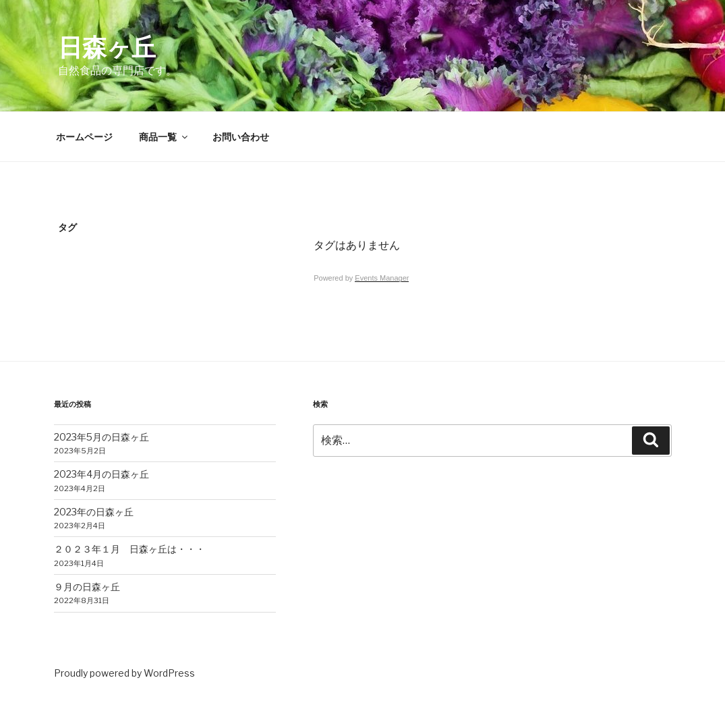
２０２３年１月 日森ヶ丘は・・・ (129, 549)
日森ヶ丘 (107, 47)
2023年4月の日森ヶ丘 (101, 474)
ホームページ (84, 136)
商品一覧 (164, 136)
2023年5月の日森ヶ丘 (101, 437)
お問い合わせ (240, 136)
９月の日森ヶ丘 (87, 586)
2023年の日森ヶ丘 (94, 511)
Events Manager (382, 278)
